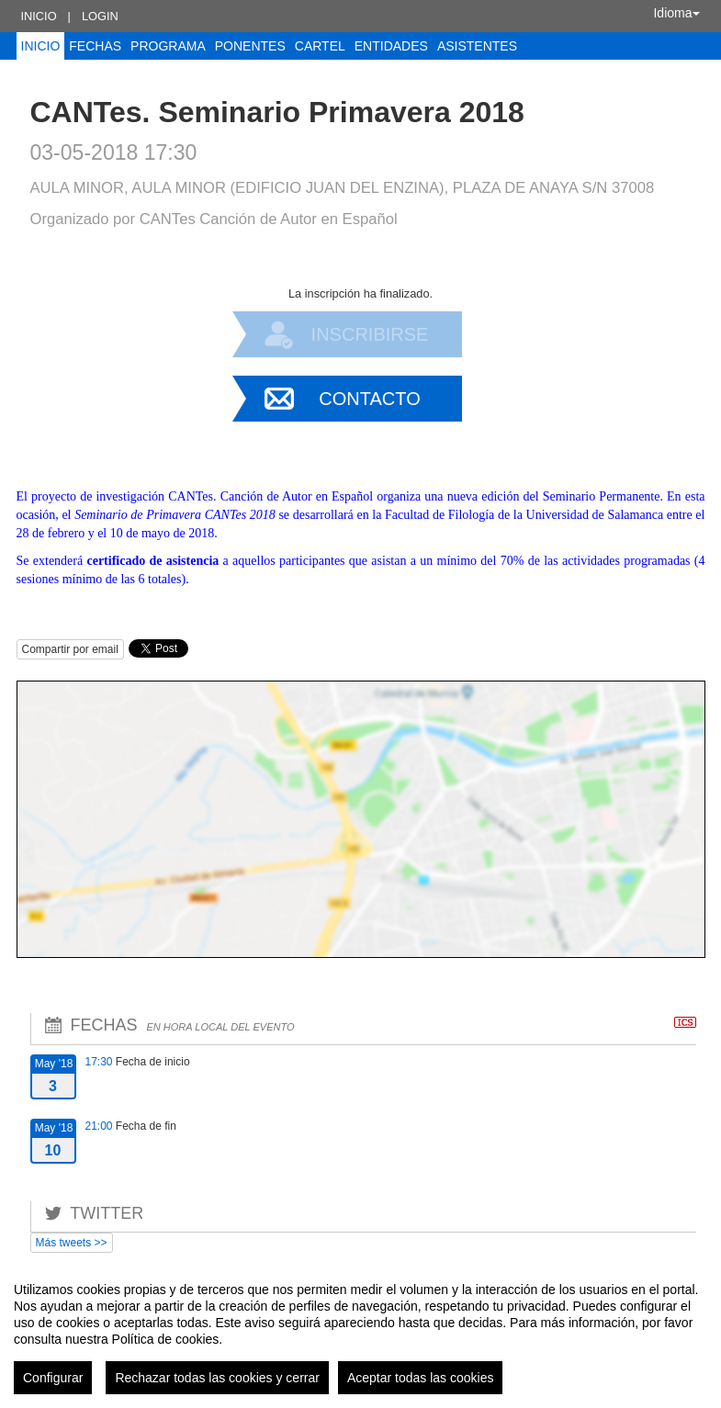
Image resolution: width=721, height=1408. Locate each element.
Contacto (369, 399)
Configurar (53, 1377)
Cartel (320, 46)
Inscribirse (370, 334)
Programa (168, 46)
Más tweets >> (71, 1242)
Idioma (676, 13)
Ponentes (250, 46)
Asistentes (477, 46)
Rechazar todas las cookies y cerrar (217, 1377)
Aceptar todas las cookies (420, 1377)
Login (100, 16)
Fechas (95, 46)
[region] (360, 1331)
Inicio (39, 16)
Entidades (391, 46)
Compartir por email (70, 649)
